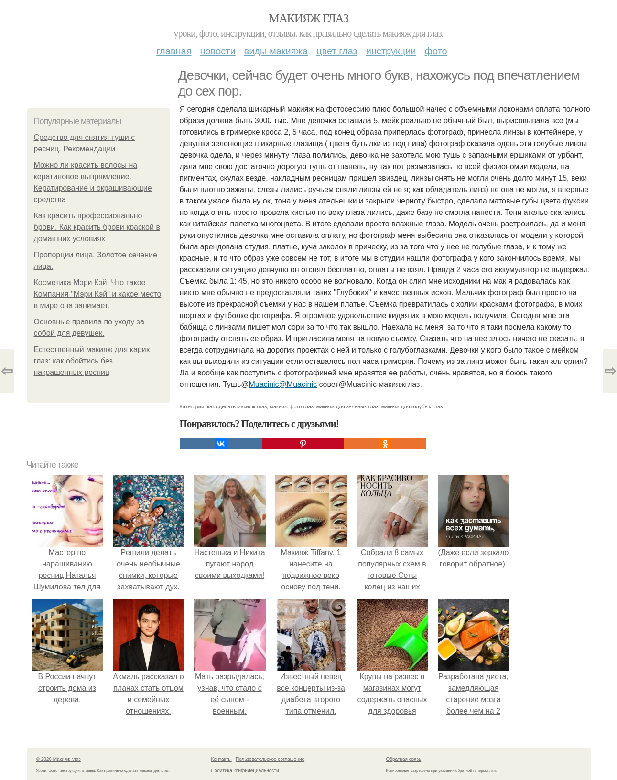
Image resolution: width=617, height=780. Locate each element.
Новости (218, 51)
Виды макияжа (276, 51)
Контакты (221, 759)
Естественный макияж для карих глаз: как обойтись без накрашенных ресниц (92, 360)
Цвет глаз (336, 51)
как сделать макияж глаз (237, 406)
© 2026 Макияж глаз (58, 759)
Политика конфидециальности (245, 770)
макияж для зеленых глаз (347, 406)
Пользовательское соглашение (270, 759)
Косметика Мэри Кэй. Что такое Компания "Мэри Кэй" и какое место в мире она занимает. (98, 294)
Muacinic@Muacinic (283, 384)
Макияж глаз (308, 18)
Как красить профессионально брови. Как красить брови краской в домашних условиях (97, 227)
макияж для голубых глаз (412, 406)
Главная (173, 51)
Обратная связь (404, 759)
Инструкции (391, 51)
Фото (436, 51)
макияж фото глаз (291, 406)
